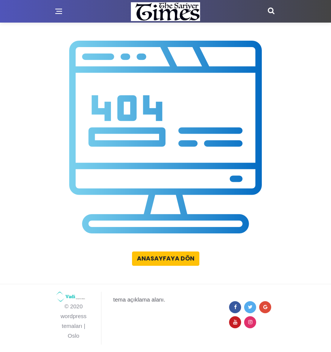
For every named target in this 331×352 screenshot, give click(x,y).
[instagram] (250, 322)
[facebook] (235, 307)
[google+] (265, 307)
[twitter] (250, 307)
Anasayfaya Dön (165, 258)
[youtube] (235, 322)
